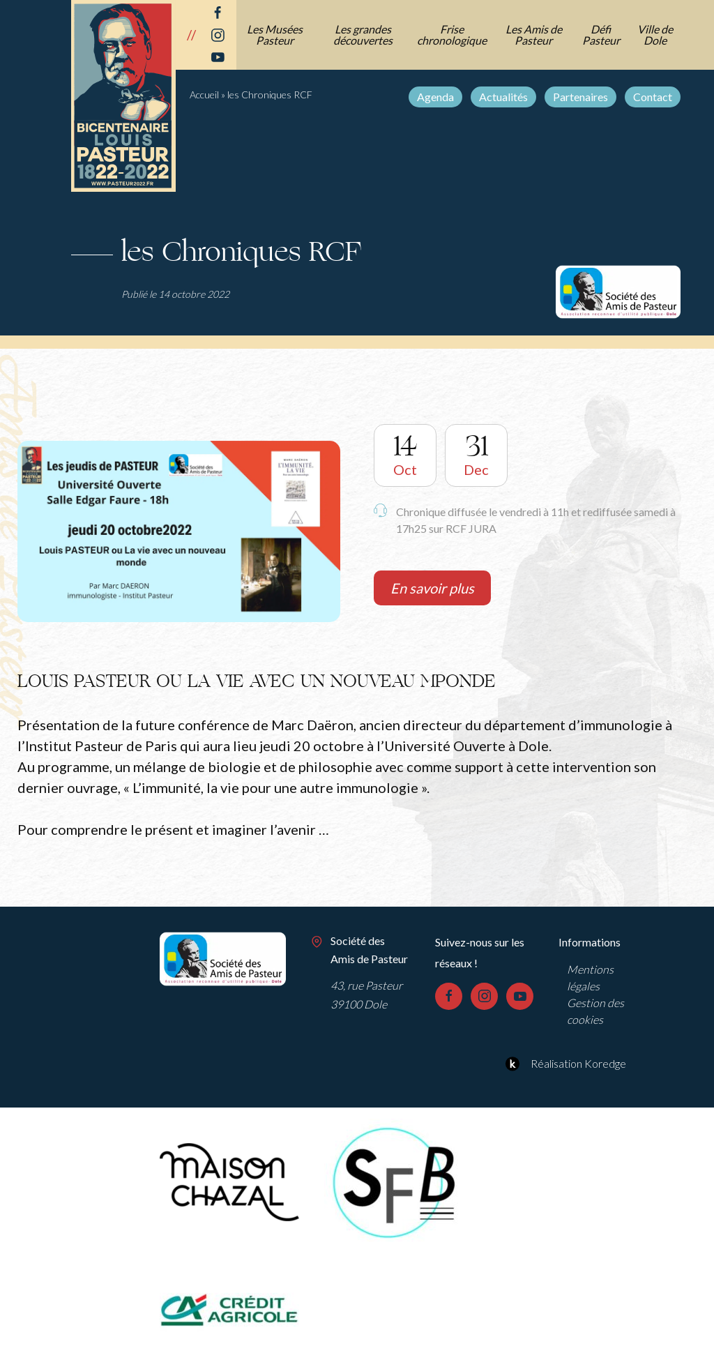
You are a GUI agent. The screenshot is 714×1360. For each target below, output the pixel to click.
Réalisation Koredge (563, 1063)
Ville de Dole (655, 34)
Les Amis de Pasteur (534, 34)
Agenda (435, 96)
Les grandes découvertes (363, 34)
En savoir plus (432, 588)
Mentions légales (590, 977)
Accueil (204, 94)
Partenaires (580, 96)
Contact (652, 96)
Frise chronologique (452, 34)
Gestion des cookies (595, 1011)
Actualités (503, 96)
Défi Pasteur (601, 34)
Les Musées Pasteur (275, 34)
